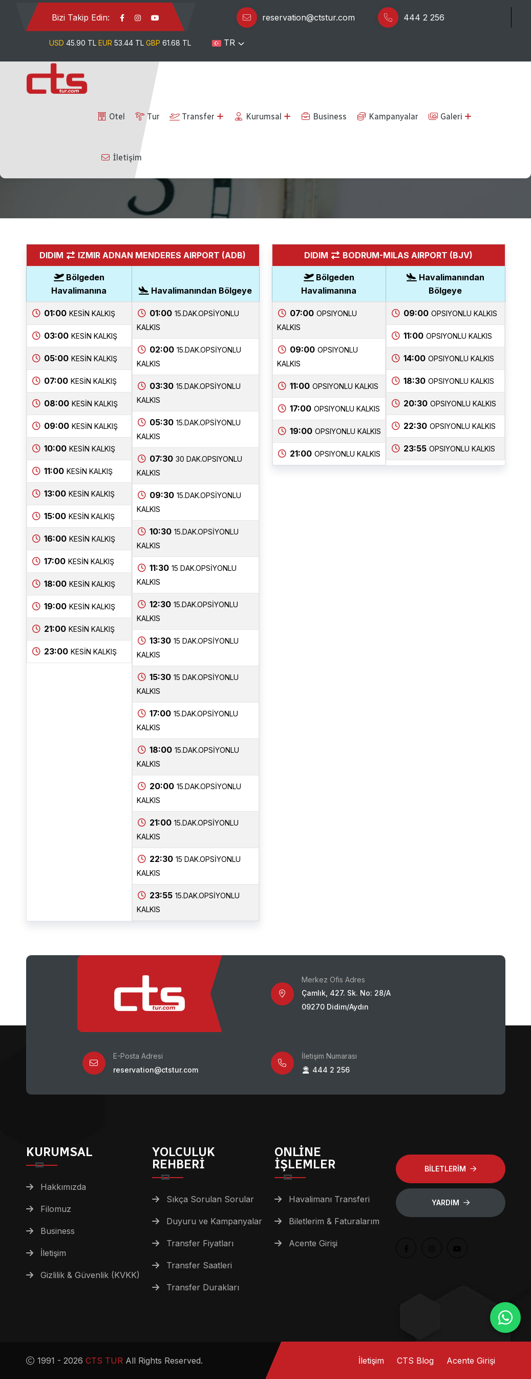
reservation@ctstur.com (308, 17)
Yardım (451, 1202)
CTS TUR (104, 1360)
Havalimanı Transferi (329, 1199)
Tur (147, 116)
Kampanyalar (387, 116)
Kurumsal (257, 116)
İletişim (121, 157)
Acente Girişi (313, 1243)
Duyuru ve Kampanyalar (214, 1221)
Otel (111, 116)
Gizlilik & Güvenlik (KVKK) (90, 1275)
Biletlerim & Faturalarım (334, 1221)
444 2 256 (423, 17)
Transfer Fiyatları (199, 1243)
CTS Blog (415, 1360)
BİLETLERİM (450, 1168)
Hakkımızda (63, 1187)
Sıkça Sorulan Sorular (210, 1199)
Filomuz (55, 1209)
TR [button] (223, 42)
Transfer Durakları (202, 1287)
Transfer (192, 116)
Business (324, 116)
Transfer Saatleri (199, 1265)
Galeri (445, 116)
